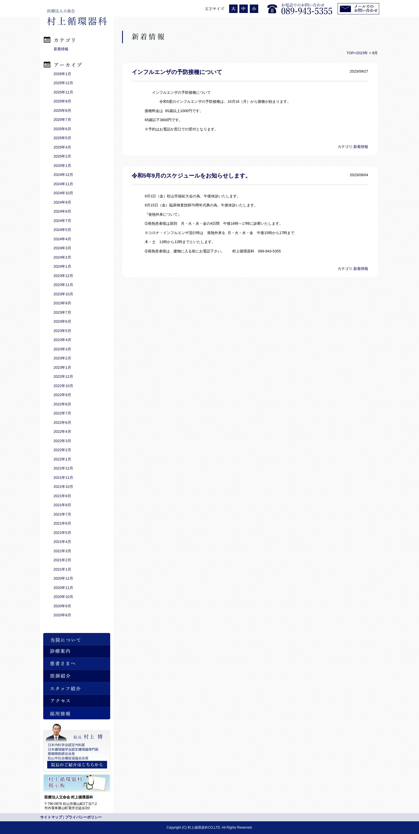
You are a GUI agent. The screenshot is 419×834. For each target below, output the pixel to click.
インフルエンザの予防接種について (177, 72)
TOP (350, 53)
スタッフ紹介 (76, 688)
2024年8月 (62, 211)
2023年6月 (62, 321)
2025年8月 (62, 110)
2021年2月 (62, 560)
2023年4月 (62, 340)
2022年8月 (62, 404)
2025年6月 (62, 129)
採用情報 (76, 713)
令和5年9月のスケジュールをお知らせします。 (191, 176)
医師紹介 (76, 676)
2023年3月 (62, 349)
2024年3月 (62, 248)
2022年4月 (62, 431)
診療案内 (76, 651)
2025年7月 (62, 119)
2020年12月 (63, 578)
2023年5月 (62, 331)
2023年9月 (62, 303)
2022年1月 (62, 459)
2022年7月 (62, 413)
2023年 (362, 53)
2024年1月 (62, 266)
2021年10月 (63, 486)
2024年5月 (62, 230)
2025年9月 (62, 101)
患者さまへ (76, 664)
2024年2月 (62, 257)
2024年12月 (63, 175)
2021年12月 (63, 468)
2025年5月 (62, 138)
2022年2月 (62, 450)
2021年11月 (63, 477)
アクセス (76, 701)
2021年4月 (62, 542)
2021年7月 (62, 514)
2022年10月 (63, 386)
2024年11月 (63, 184)
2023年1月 (62, 367)
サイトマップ (51, 817)
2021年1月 (62, 569)
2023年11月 (63, 285)
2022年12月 (63, 376)
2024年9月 (62, 202)
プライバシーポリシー (83, 817)
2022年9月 (62, 395)
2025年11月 (63, 92)
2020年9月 (62, 606)
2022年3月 (62, 441)
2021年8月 (62, 505)
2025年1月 (62, 165)
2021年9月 (62, 496)
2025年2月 (62, 156)
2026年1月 (62, 74)
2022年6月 (62, 422)
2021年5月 (62, 532)
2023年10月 (63, 294)
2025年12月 (63, 83)
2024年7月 (62, 221)
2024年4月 (62, 239)
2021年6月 (62, 523)
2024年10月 (63, 193)
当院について (76, 639)
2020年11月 (63, 588)
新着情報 (360, 147)
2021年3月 (62, 551)
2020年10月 (63, 597)
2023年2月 (62, 358)
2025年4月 (62, 147)
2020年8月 (62, 615)
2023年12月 (63, 276)
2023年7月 (62, 312)
